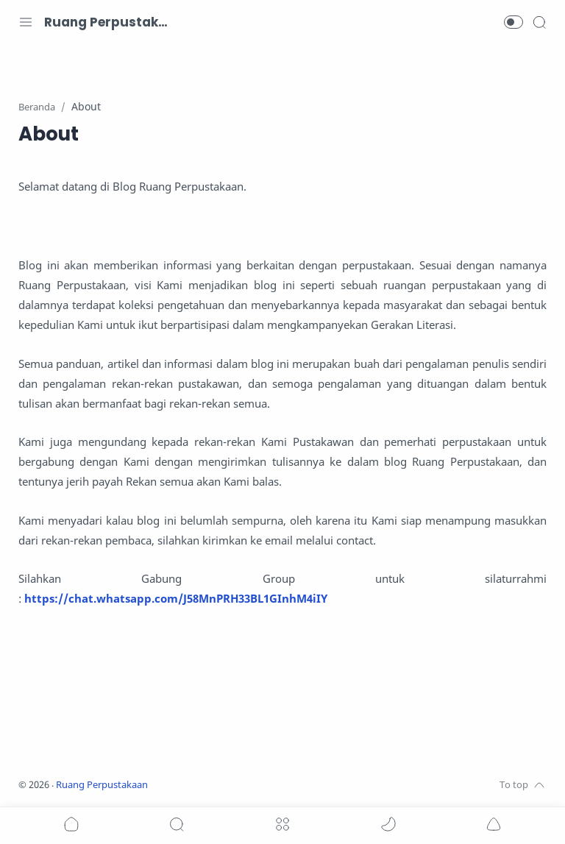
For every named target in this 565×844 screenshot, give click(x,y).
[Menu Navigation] (25, 22)
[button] (513, 22)
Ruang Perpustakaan (106, 22)
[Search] (539, 22)
